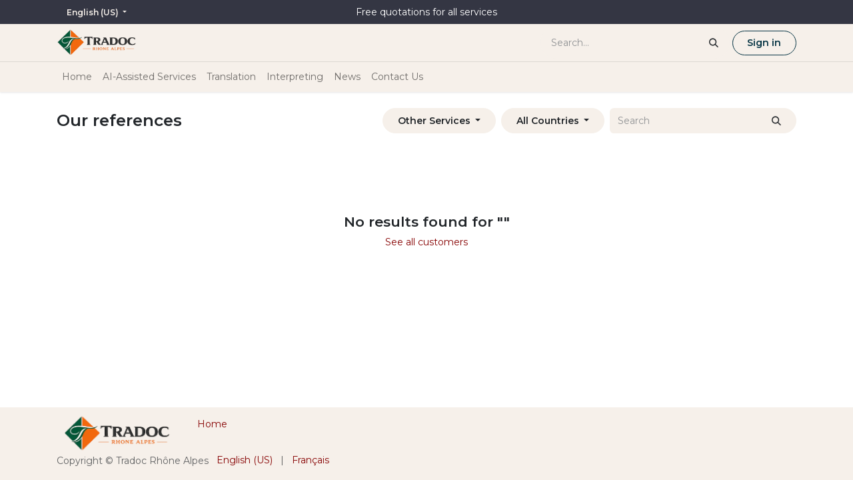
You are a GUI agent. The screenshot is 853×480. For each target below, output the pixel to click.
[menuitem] (77, 77)
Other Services (434, 121)
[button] (439, 120)
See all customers (426, 242)
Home (212, 424)
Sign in (764, 43)
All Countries (547, 121)
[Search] (776, 120)
